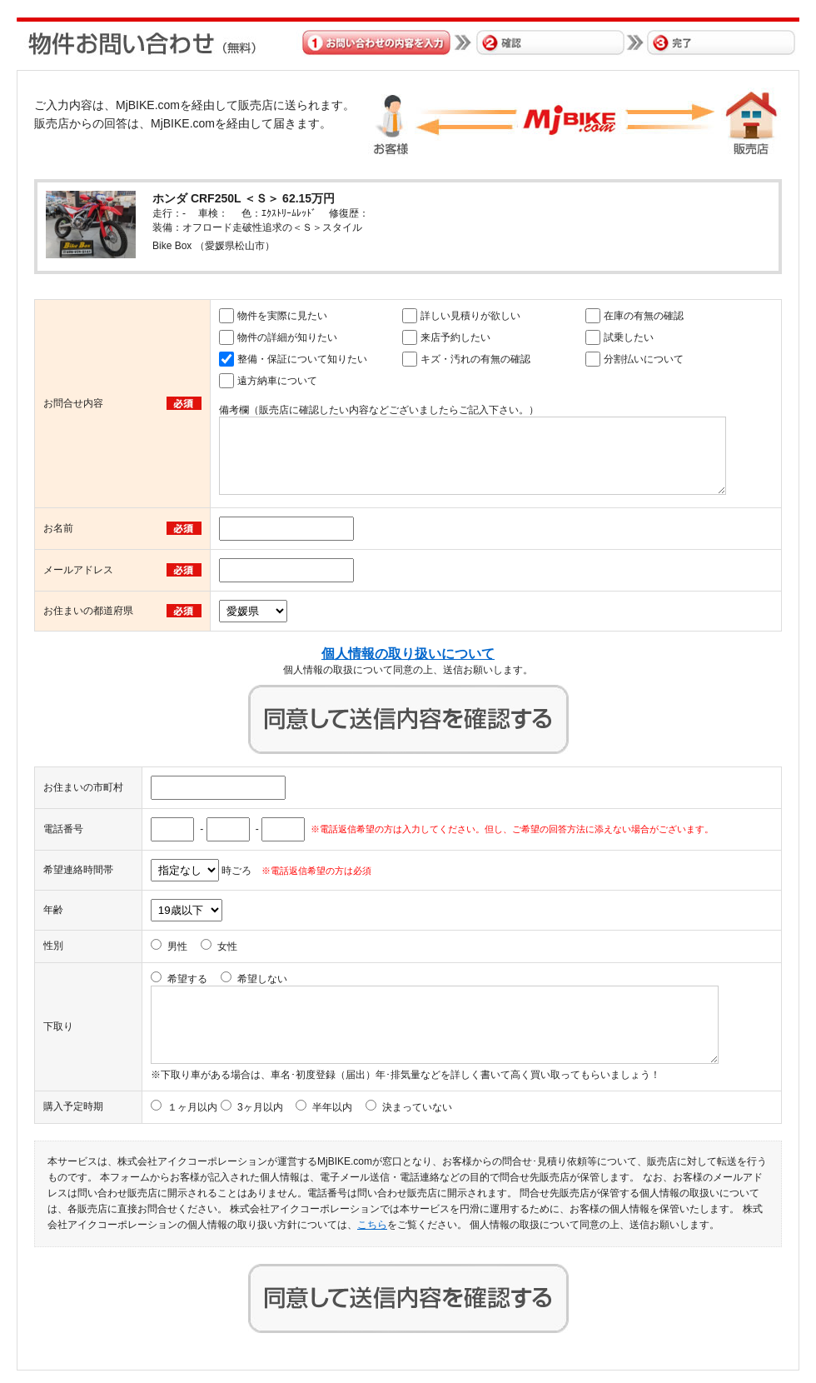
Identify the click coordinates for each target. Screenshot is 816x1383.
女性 (227, 946)
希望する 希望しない (227, 979)
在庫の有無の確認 (644, 316)
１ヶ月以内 (192, 1107)
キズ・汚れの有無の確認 (475, 359)
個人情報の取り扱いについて (408, 654)
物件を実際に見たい (282, 316)
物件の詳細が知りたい (287, 337)
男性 (177, 946)
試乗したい (629, 337)
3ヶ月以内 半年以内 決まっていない (344, 1107)
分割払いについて (644, 359)
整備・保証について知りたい (302, 359)
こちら (372, 1225)
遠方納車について (277, 381)
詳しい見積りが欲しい (470, 316)
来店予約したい (455, 337)
